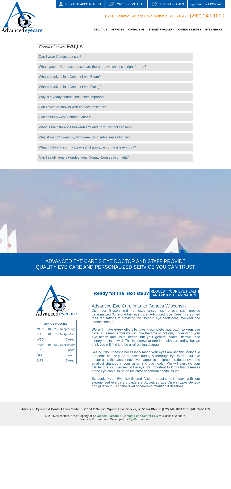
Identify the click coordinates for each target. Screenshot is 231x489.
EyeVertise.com (140, 419)
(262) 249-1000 (207, 15)
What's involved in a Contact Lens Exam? (70, 77)
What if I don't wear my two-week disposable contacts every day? (87, 147)
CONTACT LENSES (189, 29)
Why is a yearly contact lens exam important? (72, 97)
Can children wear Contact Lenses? (65, 117)
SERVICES (117, 29)
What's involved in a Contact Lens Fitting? (70, 87)
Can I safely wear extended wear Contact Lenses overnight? (84, 157)
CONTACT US (136, 29)
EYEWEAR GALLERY (161, 29)
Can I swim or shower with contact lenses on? (73, 107)
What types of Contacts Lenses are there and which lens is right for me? (92, 66)
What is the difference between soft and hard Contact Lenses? (85, 127)
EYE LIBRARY (213, 29)
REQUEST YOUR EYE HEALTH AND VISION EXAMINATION (175, 293)
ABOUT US (100, 29)
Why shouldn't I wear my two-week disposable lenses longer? (84, 137)
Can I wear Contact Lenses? (60, 56)
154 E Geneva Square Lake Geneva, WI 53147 (145, 16)
